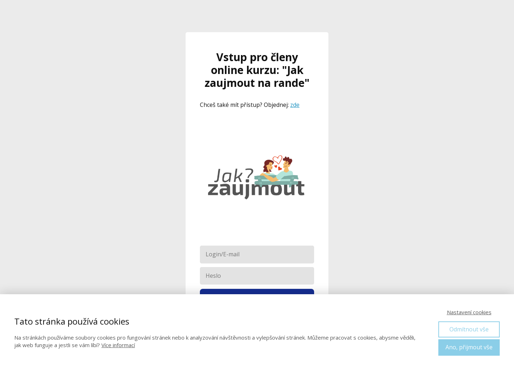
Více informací (118, 345)
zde (294, 105)
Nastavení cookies (469, 312)
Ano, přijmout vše (469, 347)
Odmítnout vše (469, 329)
